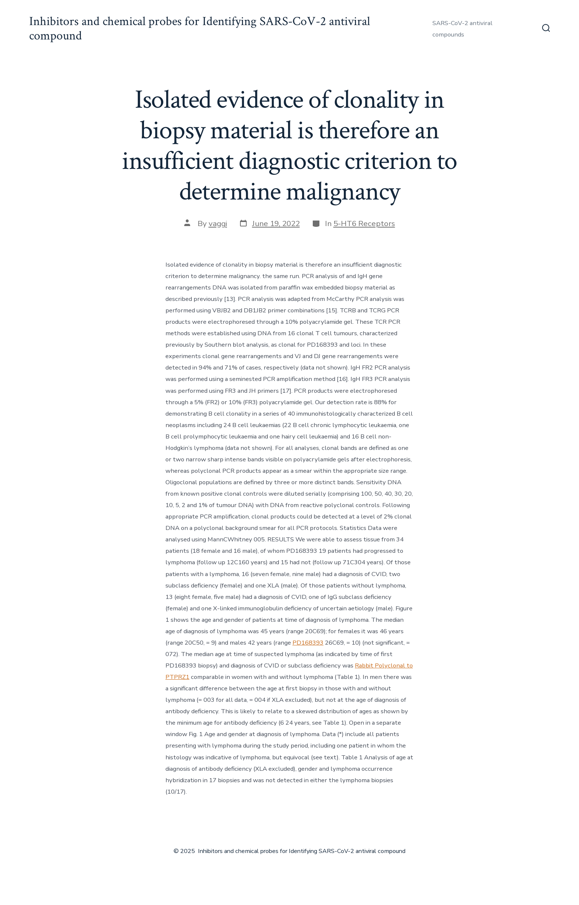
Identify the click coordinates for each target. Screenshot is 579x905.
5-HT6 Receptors (364, 223)
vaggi (218, 223)
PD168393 (307, 642)
